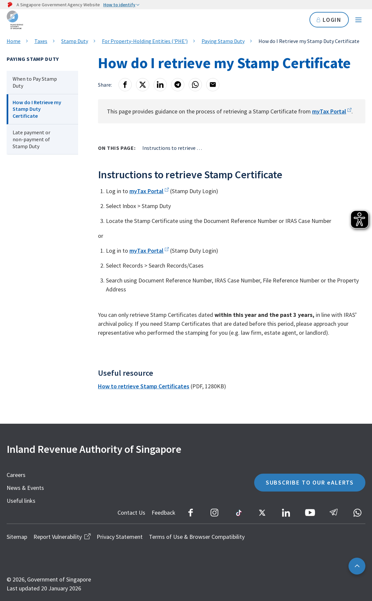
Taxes (40, 41)
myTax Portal (329, 111)
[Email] (212, 84)
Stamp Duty (74, 41)
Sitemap (17, 536)
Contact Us (131, 512)
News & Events (25, 488)
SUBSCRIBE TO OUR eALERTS (310, 482)
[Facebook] (125, 84)
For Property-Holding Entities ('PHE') (145, 41)
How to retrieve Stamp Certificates (143, 386)
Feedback (163, 512)
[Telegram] (177, 84)
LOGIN (329, 19)
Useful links (21, 500)
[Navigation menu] (358, 20)
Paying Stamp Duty (223, 41)
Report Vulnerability (61, 536)
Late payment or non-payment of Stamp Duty (31, 139)
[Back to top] (357, 566)
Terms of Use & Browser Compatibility (197, 536)
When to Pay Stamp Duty (35, 82)
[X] (142, 84)
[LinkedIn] (160, 84)
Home (14, 41)
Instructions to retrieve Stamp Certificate (172, 148)
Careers (16, 475)
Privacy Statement (120, 536)
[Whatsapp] (195, 84)
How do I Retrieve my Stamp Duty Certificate (37, 109)
